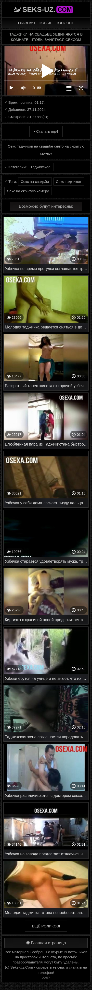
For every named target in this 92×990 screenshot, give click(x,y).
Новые (46, 23)
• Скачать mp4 (46, 131)
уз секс (59, 967)
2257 (46, 978)
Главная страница (46, 943)
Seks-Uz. (47, 9)
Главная (26, 23)
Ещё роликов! (46, 926)
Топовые (65, 23)
